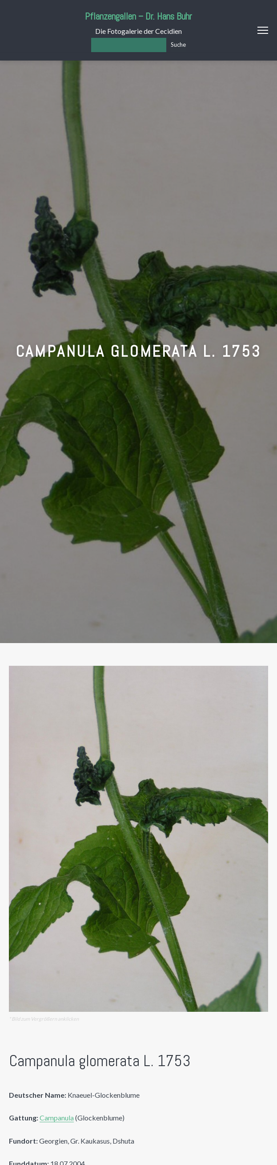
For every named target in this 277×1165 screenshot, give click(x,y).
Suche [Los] (178, 44)
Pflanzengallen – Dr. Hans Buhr (138, 16)
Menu (262, 30)
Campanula (57, 1117)
